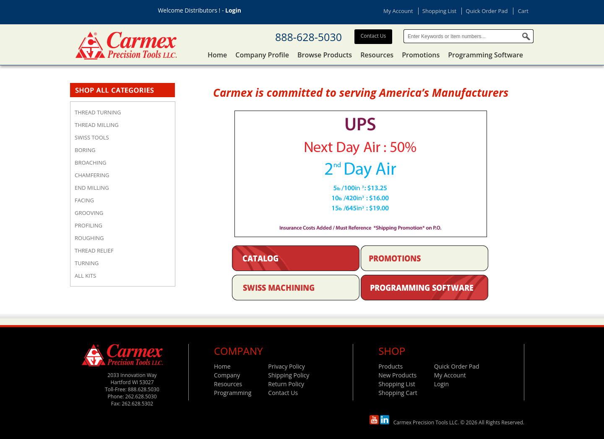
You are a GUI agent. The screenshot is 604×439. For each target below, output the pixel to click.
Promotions (421, 54)
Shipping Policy (288, 375)
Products (390, 366)
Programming (232, 393)
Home (217, 54)
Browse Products (324, 54)
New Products (397, 375)
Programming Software (485, 54)
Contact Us (373, 35)
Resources (376, 54)
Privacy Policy (286, 366)
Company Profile (262, 54)
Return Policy (286, 384)
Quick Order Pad (487, 11)
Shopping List (439, 11)
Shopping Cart (397, 393)
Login (233, 10)
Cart (523, 11)
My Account (398, 11)
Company (227, 375)
